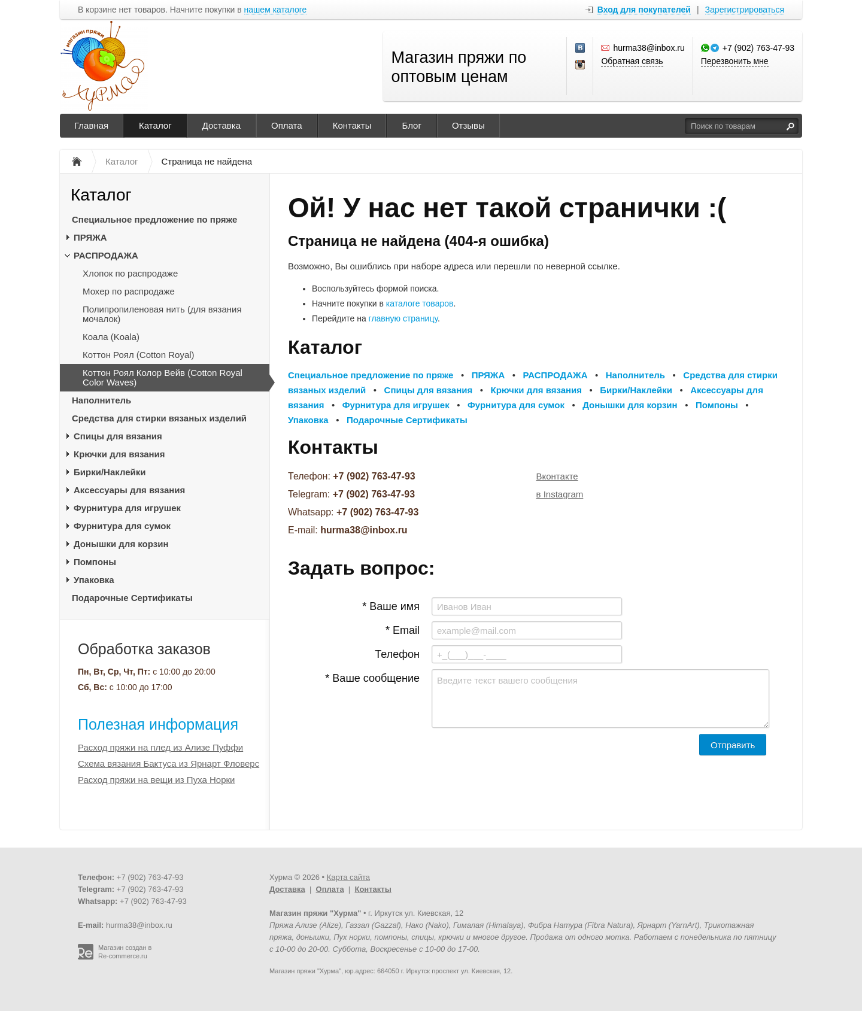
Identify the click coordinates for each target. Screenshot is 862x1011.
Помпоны (95, 562)
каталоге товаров (420, 303)
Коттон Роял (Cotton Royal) (139, 355)
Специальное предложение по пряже (154, 219)
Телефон (397, 654)
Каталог (155, 125)
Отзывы (468, 125)
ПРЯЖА (90, 237)
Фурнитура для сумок (122, 526)
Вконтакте (557, 476)
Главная (91, 125)
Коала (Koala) (111, 337)
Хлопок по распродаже (130, 273)
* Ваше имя (391, 606)
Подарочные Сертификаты (132, 598)
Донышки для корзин (121, 544)
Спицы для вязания (118, 436)
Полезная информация (158, 724)
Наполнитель (101, 400)
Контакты (352, 125)
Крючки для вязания (119, 454)
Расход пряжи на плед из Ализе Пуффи (160, 747)
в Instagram (560, 494)
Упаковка (94, 580)
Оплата (286, 125)
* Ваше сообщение (372, 678)
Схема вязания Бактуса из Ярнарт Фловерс (168, 763)
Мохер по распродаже (129, 291)
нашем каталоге (275, 9)
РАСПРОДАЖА (106, 255)
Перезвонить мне (735, 61)
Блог (411, 125)
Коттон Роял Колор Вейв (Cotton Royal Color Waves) (162, 377)
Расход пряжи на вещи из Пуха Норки (156, 780)
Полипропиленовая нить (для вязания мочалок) (162, 314)
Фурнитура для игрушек (127, 508)
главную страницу (403, 318)
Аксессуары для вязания (129, 490)
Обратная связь (632, 61)
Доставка (221, 125)
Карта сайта (348, 877)
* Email (403, 630)
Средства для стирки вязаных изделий (159, 418)
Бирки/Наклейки (110, 472)
